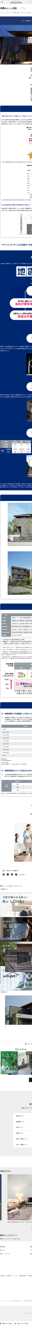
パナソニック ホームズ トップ (6, 12)
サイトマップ (26, 1313)
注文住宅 (14, 12)
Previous (6, 974)
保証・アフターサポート (21, 12)
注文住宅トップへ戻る (23, 8)
